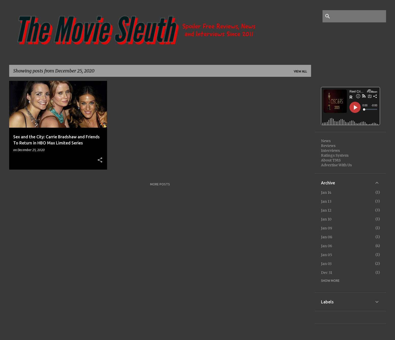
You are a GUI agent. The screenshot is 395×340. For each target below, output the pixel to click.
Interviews (330, 150)
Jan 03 (326, 263)
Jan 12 (326, 210)
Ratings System (334, 155)
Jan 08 (326, 237)
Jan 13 (326, 201)
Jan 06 (326, 246)
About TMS (331, 160)
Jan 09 (326, 228)
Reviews (328, 145)
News (326, 141)
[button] (100, 160)
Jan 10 (326, 219)
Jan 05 (326, 255)
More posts (160, 184)
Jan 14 (326, 192)
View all (300, 71)
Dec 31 (326, 272)
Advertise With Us (336, 165)
